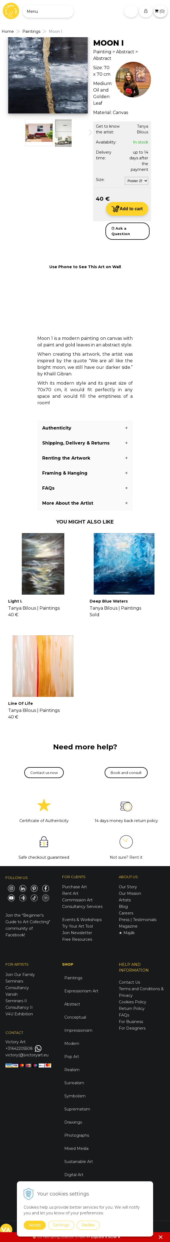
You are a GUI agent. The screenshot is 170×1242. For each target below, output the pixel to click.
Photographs (76, 1135)
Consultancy (17, 987)
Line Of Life (20, 703)
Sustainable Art (78, 1161)
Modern (71, 1043)
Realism (72, 1069)
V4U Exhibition (19, 1014)
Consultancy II (19, 1007)
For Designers (132, 1028)
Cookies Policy (132, 1002)
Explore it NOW (104, 1237)
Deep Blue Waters (109, 601)
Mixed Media (76, 1148)
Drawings (73, 1122)
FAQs (124, 1015)
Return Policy (132, 1008)
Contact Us (129, 982)
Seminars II (16, 1000)
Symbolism (75, 1096)
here (81, 1237)
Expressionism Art (81, 991)
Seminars (14, 981)
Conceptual (75, 1017)
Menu (32, 11)
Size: (100, 179)
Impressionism (78, 1030)
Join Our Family (20, 974)
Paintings (73, 977)
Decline (88, 1225)
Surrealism (74, 1082)
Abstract (72, 1004)
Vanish (11, 994)
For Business (131, 1021)
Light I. (15, 601)
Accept (35, 1225)
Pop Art (71, 1056)
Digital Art (73, 1174)
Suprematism (77, 1109)
